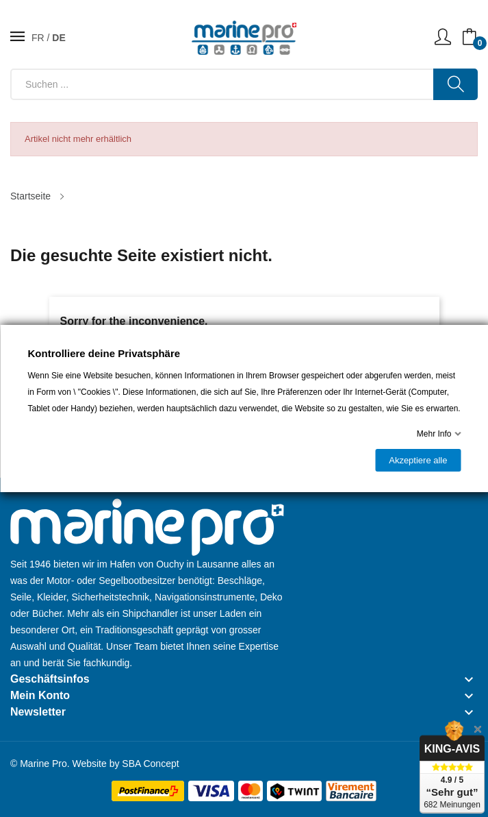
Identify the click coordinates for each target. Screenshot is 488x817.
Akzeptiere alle (418, 460)
